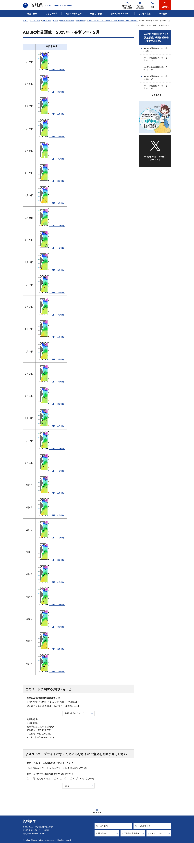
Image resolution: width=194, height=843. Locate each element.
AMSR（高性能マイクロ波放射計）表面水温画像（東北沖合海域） (112, 21)
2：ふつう (55, 768)
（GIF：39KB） (51, 92)
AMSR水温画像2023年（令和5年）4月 (156, 77)
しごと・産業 (35, 21)
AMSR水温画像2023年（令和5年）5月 (156, 87)
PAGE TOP (97, 813)
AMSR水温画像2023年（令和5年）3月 (156, 68)
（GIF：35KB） (51, 315)
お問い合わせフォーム (75, 713)
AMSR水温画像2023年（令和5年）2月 (156, 59)
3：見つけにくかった (83, 778)
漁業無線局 (80, 21)
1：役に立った (36, 768)
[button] (140, 5)
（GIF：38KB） (51, 181)
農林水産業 (46, 21)
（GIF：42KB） (51, 426)
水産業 (55, 21)
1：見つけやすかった (40, 778)
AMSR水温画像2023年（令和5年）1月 (156, 49)
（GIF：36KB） (51, 159)
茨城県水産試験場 (67, 21)
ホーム (25, 21)
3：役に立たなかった (76, 768)
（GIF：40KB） (51, 69)
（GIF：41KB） (51, 537)
